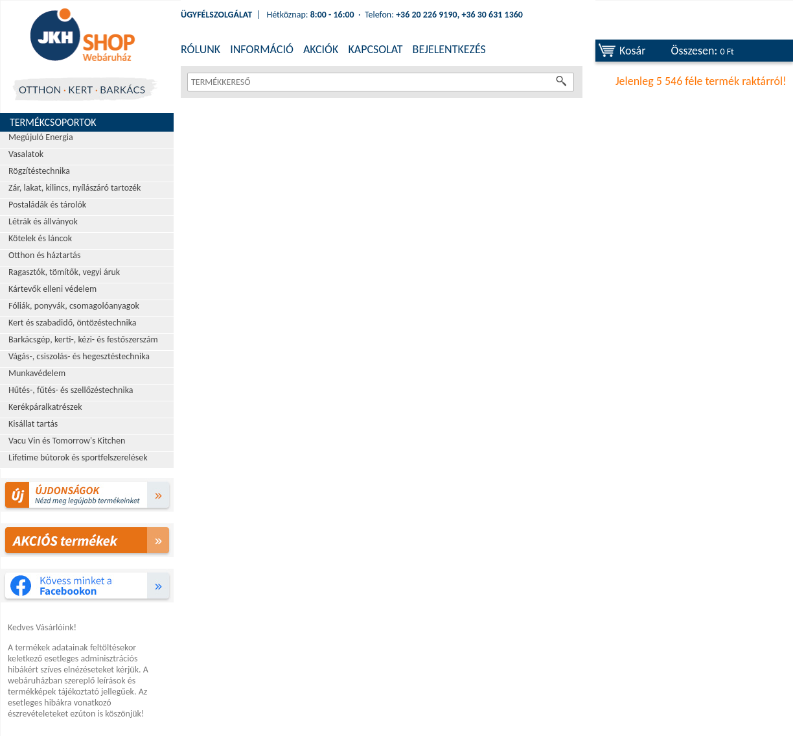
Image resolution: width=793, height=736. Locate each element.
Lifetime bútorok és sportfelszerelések (78, 457)
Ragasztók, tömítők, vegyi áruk (64, 272)
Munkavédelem (36, 373)
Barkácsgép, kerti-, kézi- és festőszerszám (83, 339)
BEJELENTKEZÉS (449, 49)
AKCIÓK (320, 49)
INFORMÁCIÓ (261, 49)
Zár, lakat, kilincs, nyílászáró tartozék (74, 187)
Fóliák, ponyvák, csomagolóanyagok (73, 305)
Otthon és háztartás (44, 255)
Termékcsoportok (53, 122)
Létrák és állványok (43, 221)
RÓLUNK (200, 49)
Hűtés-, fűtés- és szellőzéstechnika (70, 390)
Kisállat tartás (33, 423)
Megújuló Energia (40, 137)
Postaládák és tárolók (47, 204)
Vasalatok (25, 154)
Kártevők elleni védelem (52, 288)
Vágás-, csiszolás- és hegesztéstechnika (79, 356)
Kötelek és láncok (40, 238)
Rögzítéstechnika (39, 170)
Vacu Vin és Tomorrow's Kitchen (66, 440)
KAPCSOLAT (375, 49)
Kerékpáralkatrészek (45, 406)
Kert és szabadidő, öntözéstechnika (72, 322)
